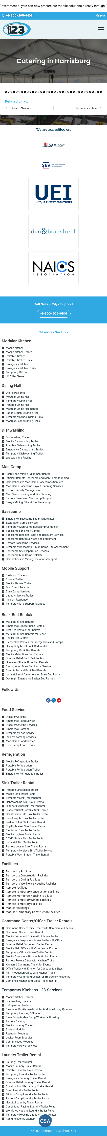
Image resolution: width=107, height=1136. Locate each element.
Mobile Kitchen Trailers (19, 997)
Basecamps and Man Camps (23, 530)
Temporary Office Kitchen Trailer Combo (29, 952)
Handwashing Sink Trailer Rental (25, 802)
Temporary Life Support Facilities (25, 603)
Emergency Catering (18, 729)
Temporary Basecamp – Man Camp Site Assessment (37, 547)
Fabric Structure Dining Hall (22, 413)
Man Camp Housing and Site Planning (28, 494)
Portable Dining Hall (18, 404)
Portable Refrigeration (19, 765)
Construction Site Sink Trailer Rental (27, 814)
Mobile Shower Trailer (19, 583)
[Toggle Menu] (101, 29)
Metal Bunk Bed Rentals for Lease (26, 634)
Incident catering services (21, 737)
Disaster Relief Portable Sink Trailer (27, 810)
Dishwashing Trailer (17, 437)
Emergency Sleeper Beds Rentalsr (25, 626)
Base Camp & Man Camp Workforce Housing (32, 1017)
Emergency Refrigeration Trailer (24, 773)
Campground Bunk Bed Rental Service (28, 666)
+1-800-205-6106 (53, 313)
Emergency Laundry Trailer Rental (26, 1078)
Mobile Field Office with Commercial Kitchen (32, 948)
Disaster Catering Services (21, 725)
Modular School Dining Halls (23, 421)
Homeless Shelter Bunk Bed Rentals (27, 662)
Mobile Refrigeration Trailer (22, 761)
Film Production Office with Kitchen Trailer (31, 972)
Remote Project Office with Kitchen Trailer (30, 960)
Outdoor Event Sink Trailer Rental (25, 806)
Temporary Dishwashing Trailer (24, 453)
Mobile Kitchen (15, 348)
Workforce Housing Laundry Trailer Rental (30, 1110)
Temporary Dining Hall (19, 400)
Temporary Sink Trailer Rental (23, 798)
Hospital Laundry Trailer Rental (24, 1102)
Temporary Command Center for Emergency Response (38, 976)
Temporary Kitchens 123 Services (32, 990)
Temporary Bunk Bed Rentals (23, 650)
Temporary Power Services (21, 1045)
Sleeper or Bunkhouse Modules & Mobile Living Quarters (39, 1009)
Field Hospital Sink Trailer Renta (25, 818)
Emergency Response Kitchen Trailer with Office (34, 940)
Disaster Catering (16, 716)
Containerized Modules (19, 1041)
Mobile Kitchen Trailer (19, 352)
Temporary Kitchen (17, 372)
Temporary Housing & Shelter (23, 1013)
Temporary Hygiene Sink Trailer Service (29, 850)
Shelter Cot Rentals (17, 638)
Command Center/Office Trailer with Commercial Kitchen (39, 928)
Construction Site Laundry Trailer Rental (29, 1086)
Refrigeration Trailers (18, 1005)
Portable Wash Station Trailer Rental (27, 854)
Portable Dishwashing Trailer (23, 445)
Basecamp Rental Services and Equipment (31, 539)
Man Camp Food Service (20, 741)
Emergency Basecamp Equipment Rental (30, 518)
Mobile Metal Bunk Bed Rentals (24, 654)
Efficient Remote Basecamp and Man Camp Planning (37, 478)
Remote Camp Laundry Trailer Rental (27, 1098)
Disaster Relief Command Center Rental (29, 944)
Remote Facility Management (23, 490)
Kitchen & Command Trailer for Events (28, 964)
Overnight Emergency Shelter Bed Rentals (30, 678)
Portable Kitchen (15, 356)
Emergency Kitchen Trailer (21, 368)
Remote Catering (16, 1021)
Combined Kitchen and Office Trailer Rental (31, 980)
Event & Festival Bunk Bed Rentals (26, 670)
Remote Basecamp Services (22, 543)
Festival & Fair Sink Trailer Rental (25, 822)
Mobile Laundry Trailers (20, 1025)
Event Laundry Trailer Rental (22, 1090)
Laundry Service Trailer (19, 595)
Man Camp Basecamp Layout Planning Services (34, 486)
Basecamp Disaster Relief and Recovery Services (34, 534)
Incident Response (17, 599)
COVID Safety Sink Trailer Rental (25, 838)
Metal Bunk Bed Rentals (20, 621)
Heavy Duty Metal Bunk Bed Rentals (27, 646)
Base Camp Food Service (20, 745)
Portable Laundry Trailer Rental (24, 1070)
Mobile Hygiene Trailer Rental (23, 834)
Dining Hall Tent (15, 392)
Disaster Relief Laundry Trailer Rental (28, 1082)
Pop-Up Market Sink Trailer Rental (26, 826)
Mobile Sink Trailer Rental (21, 794)
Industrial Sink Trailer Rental (22, 842)
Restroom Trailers (16, 575)
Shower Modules (16, 1029)
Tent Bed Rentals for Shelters (23, 630)
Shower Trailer (14, 579)
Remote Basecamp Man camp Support (29, 498)
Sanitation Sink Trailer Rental (23, 830)
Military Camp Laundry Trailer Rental (27, 1094)
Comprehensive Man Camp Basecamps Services (34, 482)
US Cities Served (15, 376)
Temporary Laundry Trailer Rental (25, 1074)
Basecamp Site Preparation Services (27, 551)
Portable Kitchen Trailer (19, 360)
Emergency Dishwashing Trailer (24, 449)
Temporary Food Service (20, 733)
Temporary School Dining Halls (24, 417)
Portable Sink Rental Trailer (22, 789)
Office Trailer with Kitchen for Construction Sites (34, 968)
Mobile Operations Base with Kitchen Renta (31, 956)
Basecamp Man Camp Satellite (24, 555)
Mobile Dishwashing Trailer (22, 441)
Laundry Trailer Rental (19, 1062)
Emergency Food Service (20, 720)
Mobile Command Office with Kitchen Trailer (32, 936)
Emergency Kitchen (17, 364)
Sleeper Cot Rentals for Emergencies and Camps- (35, 642)
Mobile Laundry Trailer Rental (23, 1066)
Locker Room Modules (19, 1037)
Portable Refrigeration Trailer (23, 769)
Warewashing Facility (18, 457)
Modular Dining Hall (18, 396)
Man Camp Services (18, 587)
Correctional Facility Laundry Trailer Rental (31, 1106)
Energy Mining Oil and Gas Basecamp (28, 502)
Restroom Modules (17, 1033)
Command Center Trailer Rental (24, 932)
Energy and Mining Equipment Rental (28, 474)
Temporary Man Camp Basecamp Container (32, 526)
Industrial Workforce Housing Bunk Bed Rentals (34, 674)
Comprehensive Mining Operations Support (31, 559)
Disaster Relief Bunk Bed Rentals (25, 658)
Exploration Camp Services (22, 522)
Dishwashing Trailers (18, 1001)
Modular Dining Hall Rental (22, 408)
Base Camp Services (18, 591)
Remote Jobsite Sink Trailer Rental (26, 846)
